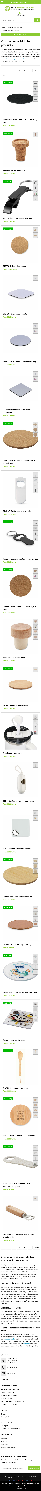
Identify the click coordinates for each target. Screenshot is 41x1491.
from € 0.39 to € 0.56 (10, 852)
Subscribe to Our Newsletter (10, 1429)
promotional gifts (9, 1339)
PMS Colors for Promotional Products (13, 1401)
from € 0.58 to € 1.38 (10, 1139)
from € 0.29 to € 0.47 (10, 613)
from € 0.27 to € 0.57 (10, 562)
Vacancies (4, 1441)
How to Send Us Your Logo (9, 1404)
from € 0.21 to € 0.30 (10, 365)
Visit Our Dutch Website (9, 1447)
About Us (4, 1438)
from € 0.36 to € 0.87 (10, 804)
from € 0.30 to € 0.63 (10, 661)
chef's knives (25, 59)
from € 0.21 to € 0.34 (10, 466)
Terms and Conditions (8, 1423)
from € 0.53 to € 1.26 (10, 1091)
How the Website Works (9, 1395)
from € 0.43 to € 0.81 (10, 900)
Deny (25, 1488)
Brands (3, 1414)
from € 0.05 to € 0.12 (10, 126)
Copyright (4, 1426)
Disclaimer (4, 1420)
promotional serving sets (9, 59)
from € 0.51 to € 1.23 (10, 948)
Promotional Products (14, 28)
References (4, 1444)
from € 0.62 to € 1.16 (10, 1190)
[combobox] (17, 20)
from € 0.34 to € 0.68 (10, 756)
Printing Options (6, 1398)
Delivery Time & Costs (8, 1392)
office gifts (26, 1344)
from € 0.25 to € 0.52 (10, 514)
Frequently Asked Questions (10, 1389)
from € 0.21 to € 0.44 (10, 269)
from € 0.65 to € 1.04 (10, 1240)
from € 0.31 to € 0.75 (10, 708)
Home (3, 28)
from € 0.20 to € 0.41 (10, 174)
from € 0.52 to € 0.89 (10, 995)
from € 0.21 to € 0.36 (10, 221)
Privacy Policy (5, 1417)
